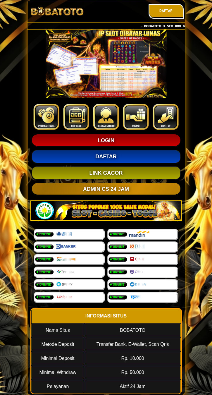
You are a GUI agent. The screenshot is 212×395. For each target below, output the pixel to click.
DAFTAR (166, 11)
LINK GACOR (106, 173)
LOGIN (106, 140)
